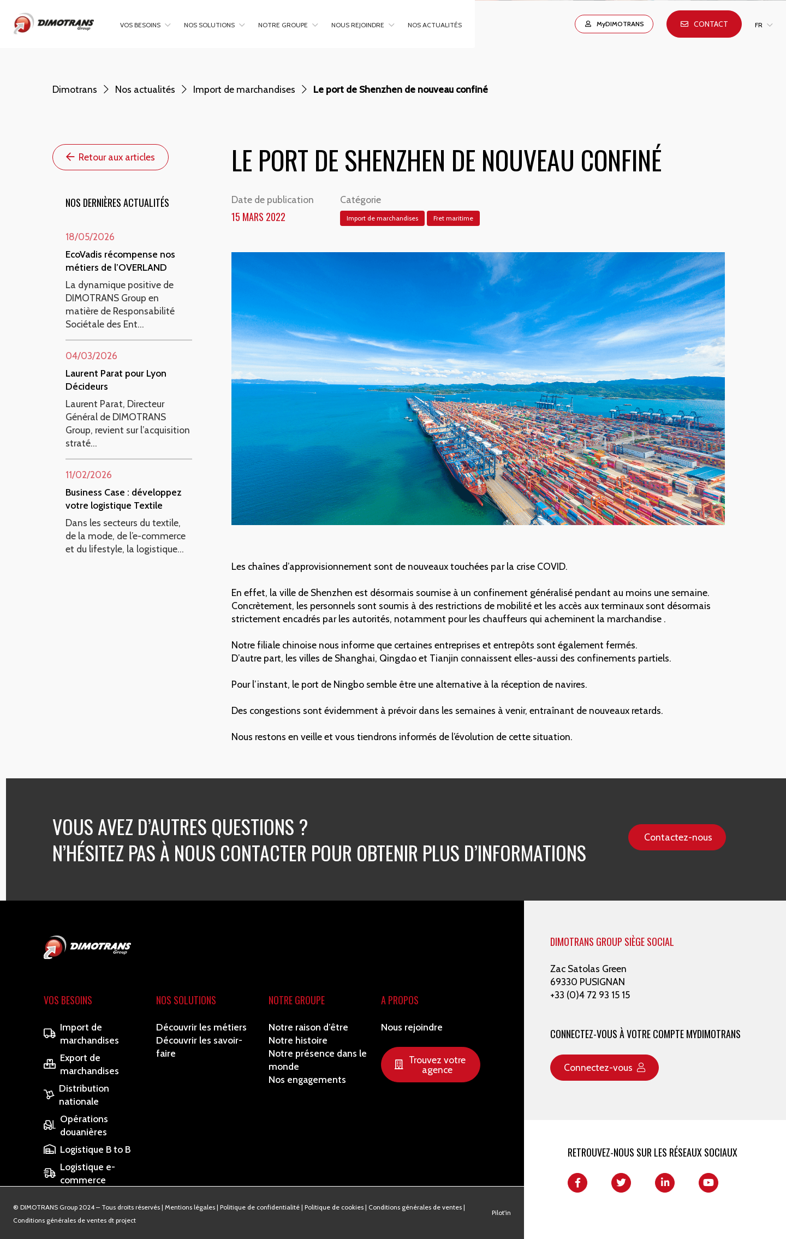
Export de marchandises (81, 1064)
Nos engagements (307, 1079)
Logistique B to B (87, 1149)
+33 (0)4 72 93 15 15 (590, 994)
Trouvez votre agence (430, 1064)
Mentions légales (190, 1207)
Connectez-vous (604, 1067)
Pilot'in (501, 1212)
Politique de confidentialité (260, 1207)
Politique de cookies (334, 1207)
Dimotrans (74, 89)
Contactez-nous (678, 837)
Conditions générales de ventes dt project (74, 1220)
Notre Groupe (297, 1000)
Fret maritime (453, 218)
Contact (704, 24)
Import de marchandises (244, 89)
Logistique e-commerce (79, 1173)
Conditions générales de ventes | (416, 1207)
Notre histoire (298, 1040)
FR (759, 25)
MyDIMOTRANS (614, 24)
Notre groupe (283, 25)
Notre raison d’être (308, 1027)
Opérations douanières (76, 1125)
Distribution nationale (76, 1094)
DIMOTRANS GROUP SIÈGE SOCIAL (612, 941)
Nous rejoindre (357, 25)
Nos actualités (435, 25)
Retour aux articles (110, 157)
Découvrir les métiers (201, 1027)
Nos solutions (209, 25)
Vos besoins (140, 25)
